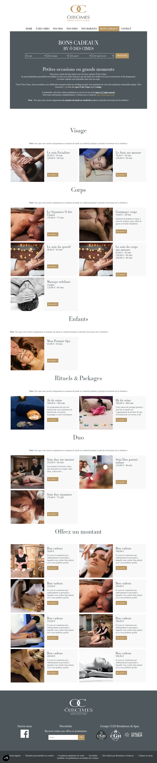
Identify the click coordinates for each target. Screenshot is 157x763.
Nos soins (72, 28)
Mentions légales (13, 755)
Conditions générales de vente (71, 755)
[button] (6, 758)
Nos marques (89, 28)
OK (81, 737)
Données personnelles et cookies (39, 755)
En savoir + (52, 175)
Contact (126, 28)
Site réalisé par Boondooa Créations (118, 755)
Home (29, 28)
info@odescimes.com (105, 95)
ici (64, 87)
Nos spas (58, 28)
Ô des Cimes (42, 28)
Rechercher (122, 55)
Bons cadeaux (109, 28)
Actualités (93, 755)
